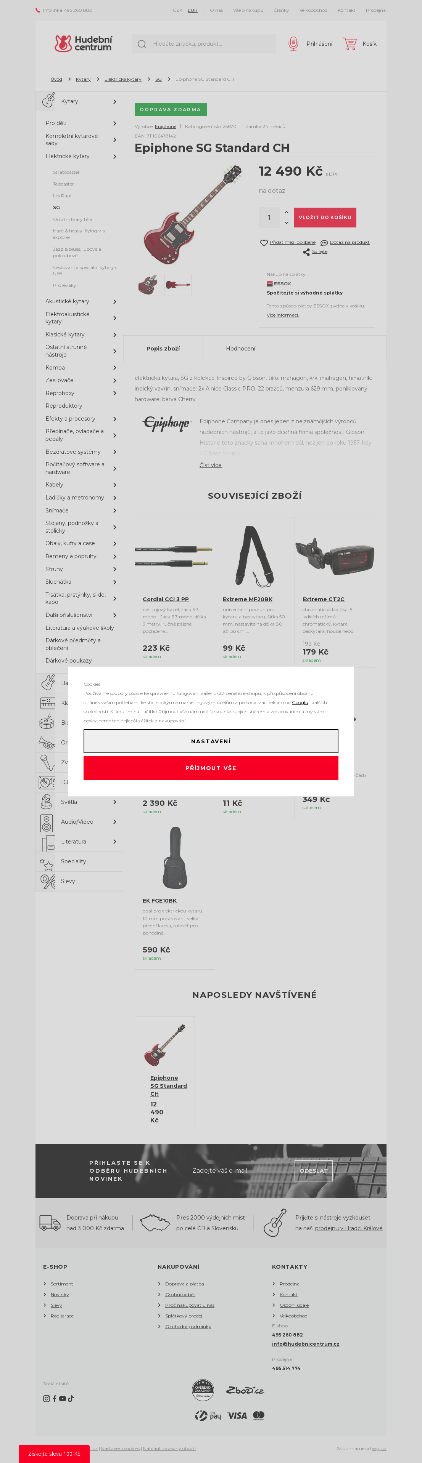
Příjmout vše (211, 770)
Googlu (300, 699)
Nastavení (211, 739)
